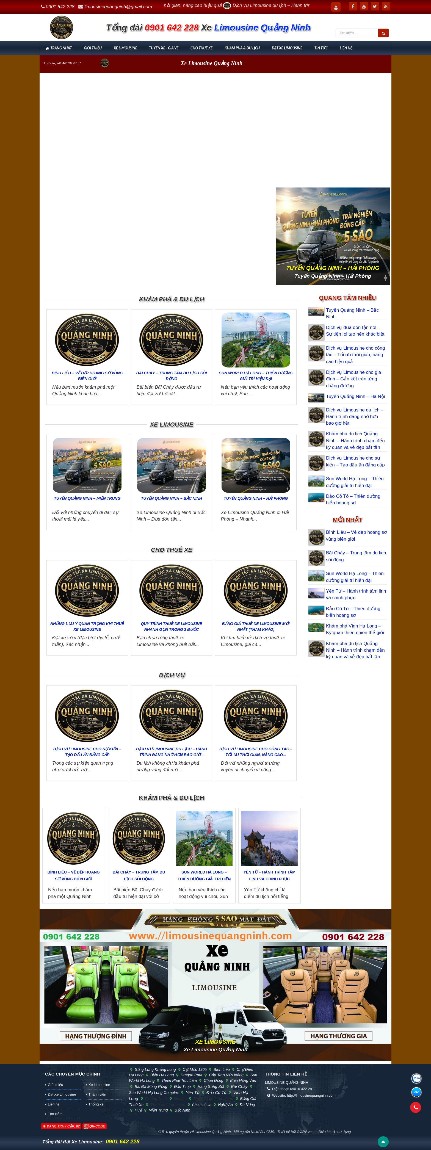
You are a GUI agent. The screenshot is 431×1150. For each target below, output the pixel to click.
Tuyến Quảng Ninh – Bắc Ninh (171, 498)
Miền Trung (157, 1110)
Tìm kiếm (55, 1114)
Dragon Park (190, 1075)
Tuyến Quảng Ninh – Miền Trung (87, 498)
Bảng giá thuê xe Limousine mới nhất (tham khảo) (256, 626)
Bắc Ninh (181, 1110)
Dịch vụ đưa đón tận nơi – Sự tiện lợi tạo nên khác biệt (355, 331)
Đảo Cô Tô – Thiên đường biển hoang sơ (353, 499)
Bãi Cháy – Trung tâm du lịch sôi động (171, 376)
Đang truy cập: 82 (61, 1126)
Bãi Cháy (238, 1086)
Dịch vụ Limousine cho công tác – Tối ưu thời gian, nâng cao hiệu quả (355, 354)
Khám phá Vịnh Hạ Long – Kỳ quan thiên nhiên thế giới (355, 629)
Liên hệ (346, 48)
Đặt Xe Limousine (287, 48)
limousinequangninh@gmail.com (118, 6)
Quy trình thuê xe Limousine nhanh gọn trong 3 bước (171, 626)
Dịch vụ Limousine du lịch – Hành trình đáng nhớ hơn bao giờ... (171, 752)
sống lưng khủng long (154, 1069)
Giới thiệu (93, 48)
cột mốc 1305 (194, 1069)
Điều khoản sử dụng (335, 1132)
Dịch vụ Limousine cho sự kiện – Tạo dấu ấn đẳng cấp (87, 752)
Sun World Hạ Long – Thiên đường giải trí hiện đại (256, 376)
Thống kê (96, 1104)
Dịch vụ (171, 675)
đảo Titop (182, 1086)
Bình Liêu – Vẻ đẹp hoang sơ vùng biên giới (87, 376)
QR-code (94, 1126)
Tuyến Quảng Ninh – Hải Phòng (256, 498)
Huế (137, 1110)
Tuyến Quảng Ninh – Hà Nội (355, 396)
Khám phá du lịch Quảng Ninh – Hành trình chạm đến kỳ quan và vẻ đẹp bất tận (355, 440)
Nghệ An (225, 1104)
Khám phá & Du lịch (242, 48)
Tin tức (321, 48)
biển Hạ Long (161, 1075)
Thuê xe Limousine (167, 1104)
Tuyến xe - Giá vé (163, 48)
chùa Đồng (212, 1080)
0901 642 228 (60, 6)
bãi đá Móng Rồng (150, 1086)
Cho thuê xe (201, 48)
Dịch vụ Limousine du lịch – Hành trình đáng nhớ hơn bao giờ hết (354, 416)
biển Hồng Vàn (242, 1080)
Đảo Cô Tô (216, 1092)
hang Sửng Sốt (210, 1086)
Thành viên (97, 1094)
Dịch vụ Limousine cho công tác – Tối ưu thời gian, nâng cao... (255, 752)
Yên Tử (191, 1092)
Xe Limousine (125, 48)
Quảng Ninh (155, 1098)
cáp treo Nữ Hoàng (225, 1075)
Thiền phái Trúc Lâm (178, 1080)
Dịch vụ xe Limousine (212, 1098)
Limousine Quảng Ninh (212, 1132)
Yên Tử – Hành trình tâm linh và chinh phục (269, 875)
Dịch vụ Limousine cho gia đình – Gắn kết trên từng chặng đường (353, 379)
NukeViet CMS (262, 1132)
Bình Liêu (221, 1069)
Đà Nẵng (246, 1104)
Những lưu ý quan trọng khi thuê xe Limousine (87, 626)
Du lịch (180, 1098)
